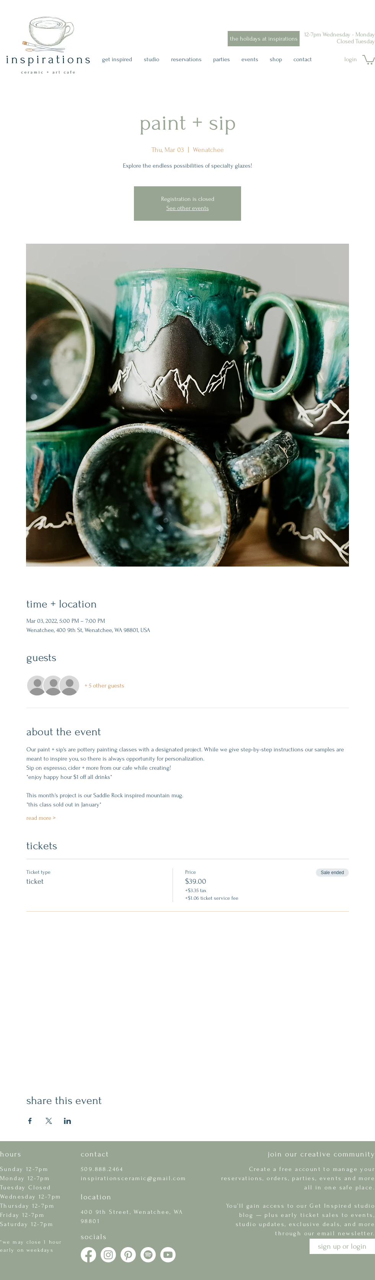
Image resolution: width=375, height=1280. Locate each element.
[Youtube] (168, 1254)
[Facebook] (88, 1254)
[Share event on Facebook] (30, 1121)
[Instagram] (108, 1254)
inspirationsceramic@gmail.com (133, 1178)
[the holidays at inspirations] (264, 38)
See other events (187, 208)
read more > (40, 817)
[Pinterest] (128, 1254)
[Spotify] (148, 1254)
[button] (368, 59)
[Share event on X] (48, 1121)
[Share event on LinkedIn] (67, 1121)
